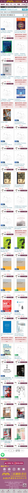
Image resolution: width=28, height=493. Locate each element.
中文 (11, 4)
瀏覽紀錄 (20, 491)
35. (6, 398)
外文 (15, 4)
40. (20, 440)
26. (21, 292)
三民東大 (24, 4)
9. (4, 122)
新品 (7, 4)
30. (20, 335)
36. (18, 398)
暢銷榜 (3, 4)
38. (17, 419)
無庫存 (2, 38)
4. (21, 55)
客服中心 (8, 491)
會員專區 (25, 491)
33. (7, 379)
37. (7, 419)
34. (20, 377)
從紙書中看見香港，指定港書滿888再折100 (14, 7)
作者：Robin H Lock (5, 12)
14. (20, 165)
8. (21, 101)
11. (7, 144)
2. (21, 32)
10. (21, 123)
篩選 (25, 9)
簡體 (18, 4)
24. (21, 271)
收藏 (14, 491)
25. (5, 292)
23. (5, 271)
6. (21, 78)
